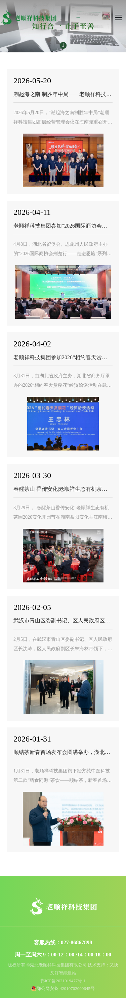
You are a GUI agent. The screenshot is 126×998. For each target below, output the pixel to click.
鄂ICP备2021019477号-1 (63, 980)
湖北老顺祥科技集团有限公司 (28, 17)
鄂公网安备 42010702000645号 (65, 988)
